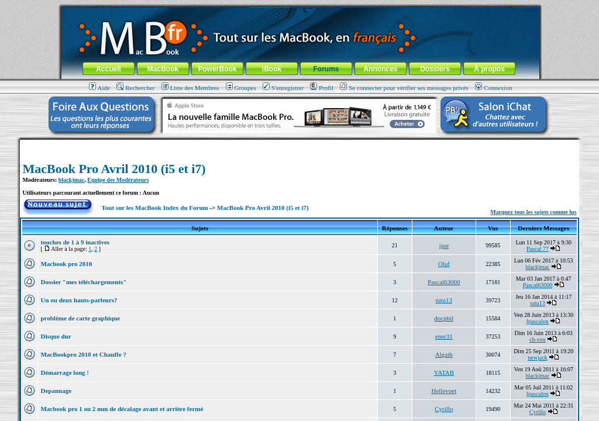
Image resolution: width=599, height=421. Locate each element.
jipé (444, 245)
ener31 (444, 336)
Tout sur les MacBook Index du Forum (155, 207)
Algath (444, 354)
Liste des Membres (190, 87)
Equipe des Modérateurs (118, 180)
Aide (99, 87)
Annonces (380, 69)
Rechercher (135, 87)
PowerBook (217, 69)
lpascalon (537, 321)
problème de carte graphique (80, 318)
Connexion (493, 87)
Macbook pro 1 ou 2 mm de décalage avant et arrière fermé (121, 408)
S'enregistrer (283, 87)
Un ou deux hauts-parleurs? (78, 299)
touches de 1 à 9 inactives (74, 242)
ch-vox (537, 339)
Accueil (108, 69)
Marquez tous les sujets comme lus (533, 212)
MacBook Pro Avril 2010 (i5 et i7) (113, 168)
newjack (537, 357)
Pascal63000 (444, 281)
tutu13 (444, 299)
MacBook (162, 69)
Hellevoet (443, 390)
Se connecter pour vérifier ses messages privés (404, 87)
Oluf (444, 263)
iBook (271, 69)
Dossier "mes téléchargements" (83, 281)
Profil (321, 87)
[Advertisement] (299, 144)
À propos (489, 69)
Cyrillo (444, 408)
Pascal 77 (537, 249)
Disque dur (55, 336)
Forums (326, 69)
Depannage (55, 390)
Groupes (241, 87)
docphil (443, 318)
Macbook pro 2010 (66, 263)
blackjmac (71, 180)
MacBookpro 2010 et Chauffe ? (83, 354)
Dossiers (435, 69)
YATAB (444, 372)
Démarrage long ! (64, 372)
